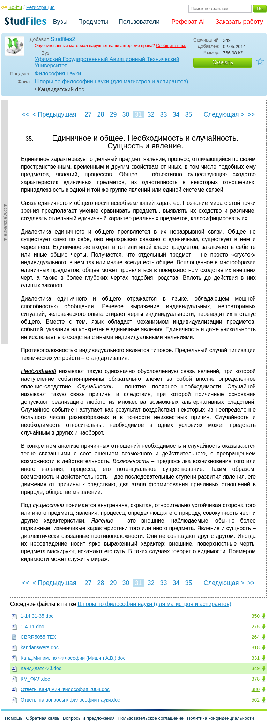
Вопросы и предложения (89, 718)
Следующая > (224, 114)
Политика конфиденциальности (220, 718)
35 (188, 114)
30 (125, 114)
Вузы (60, 21)
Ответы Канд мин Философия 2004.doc (65, 689)
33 (163, 114)
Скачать (222, 62)
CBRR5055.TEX (38, 637)
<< (25, 114)
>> (251, 114)
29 (113, 114)
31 (138, 114)
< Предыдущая (54, 114)
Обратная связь (42, 718)
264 (256, 637)
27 (87, 114)
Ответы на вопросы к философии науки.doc (70, 700)
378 (256, 679)
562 (256, 700)
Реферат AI (188, 21)
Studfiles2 (63, 39)
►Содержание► (5, 222)
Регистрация (40, 7)
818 (256, 647)
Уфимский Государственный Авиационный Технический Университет (107, 62)
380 (256, 689)
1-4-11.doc (32, 626)
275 (256, 626)
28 (100, 114)
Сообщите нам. (171, 46)
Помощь (13, 718)
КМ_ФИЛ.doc (35, 679)
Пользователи (139, 21)
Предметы (93, 21)
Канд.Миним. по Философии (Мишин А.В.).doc (73, 658)
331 (256, 658)
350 (256, 616)
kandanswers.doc (40, 647)
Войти (15, 7)
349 (256, 668)
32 (150, 114)
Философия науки (58, 73)
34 (175, 114)
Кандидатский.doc (41, 668)
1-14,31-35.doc (37, 616)
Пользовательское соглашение (151, 718)
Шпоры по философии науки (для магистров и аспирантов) (111, 81)
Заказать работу (239, 21)
